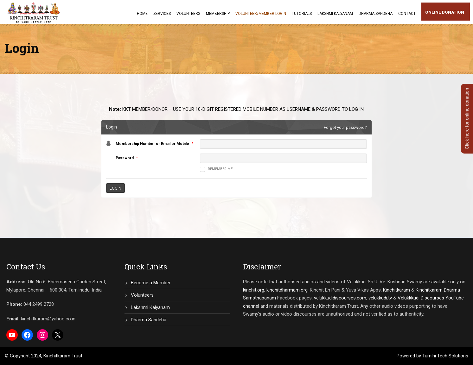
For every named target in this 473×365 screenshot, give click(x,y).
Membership (218, 13)
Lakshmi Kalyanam (335, 13)
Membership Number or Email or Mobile (152, 144)
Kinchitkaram (396, 290)
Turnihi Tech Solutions (445, 356)
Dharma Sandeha (376, 13)
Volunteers (188, 13)
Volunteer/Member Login (260, 13)
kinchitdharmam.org (287, 290)
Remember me (216, 169)
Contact (407, 13)
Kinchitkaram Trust (62, 356)
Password (125, 158)
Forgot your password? (345, 127)
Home (142, 13)
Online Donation (444, 12)
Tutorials (302, 13)
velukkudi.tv (380, 298)
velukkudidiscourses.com (340, 298)
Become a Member (150, 283)
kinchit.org (253, 290)
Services (162, 13)
